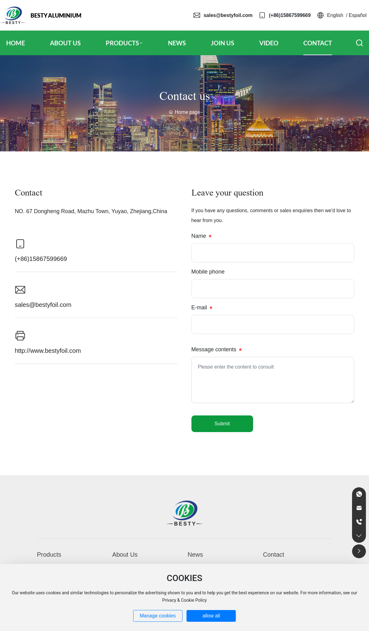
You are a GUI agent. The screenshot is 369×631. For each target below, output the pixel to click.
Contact (273, 554)
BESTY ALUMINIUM (56, 15)
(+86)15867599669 (290, 15)
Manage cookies (158, 615)
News (195, 554)
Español (358, 15)
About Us (124, 554)
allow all (211, 615)
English (335, 15)
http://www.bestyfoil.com (48, 350)
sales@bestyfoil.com (227, 15)
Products (49, 554)
